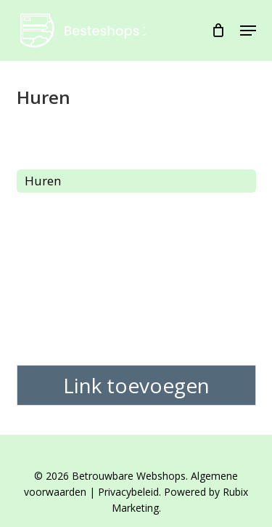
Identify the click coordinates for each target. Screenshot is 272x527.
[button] (248, 30)
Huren (43, 180)
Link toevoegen (136, 385)
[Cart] (219, 30)
